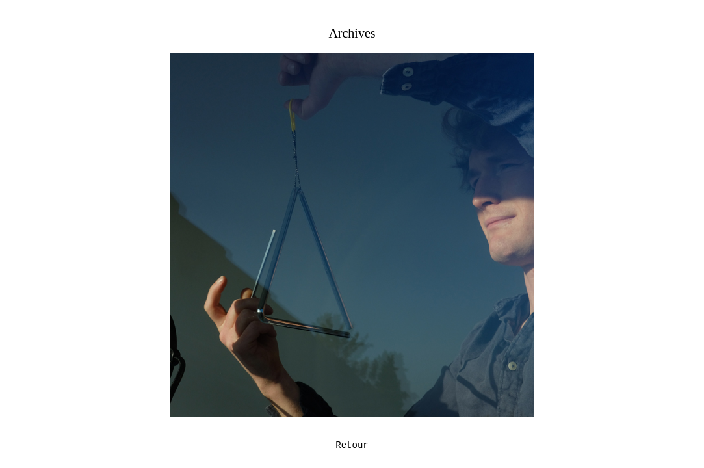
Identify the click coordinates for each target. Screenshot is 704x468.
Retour (351, 445)
